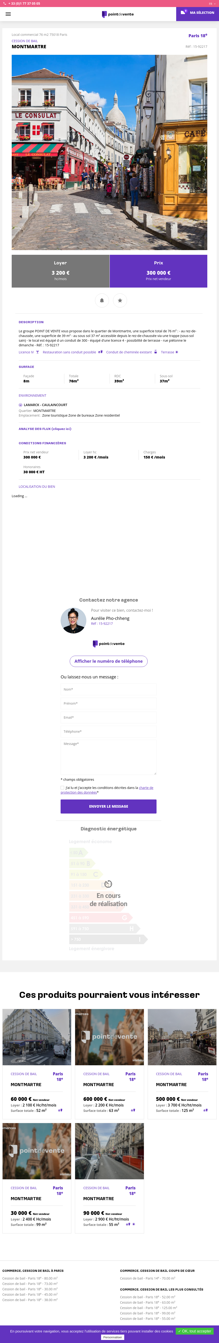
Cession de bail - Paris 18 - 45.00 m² (30, 1294)
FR (212, 4)
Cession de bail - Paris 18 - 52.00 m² (147, 1297)
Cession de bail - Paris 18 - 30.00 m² (30, 1289)
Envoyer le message (108, 806)
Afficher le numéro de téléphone (109, 661)
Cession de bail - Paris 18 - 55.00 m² (147, 1318)
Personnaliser (112, 1337)
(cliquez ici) (61, 429)
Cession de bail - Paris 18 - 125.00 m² (148, 1308)
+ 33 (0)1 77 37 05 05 (24, 3)
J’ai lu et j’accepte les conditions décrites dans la (107, 790)
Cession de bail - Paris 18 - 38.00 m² (30, 1300)
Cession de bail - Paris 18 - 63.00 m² (147, 1302)
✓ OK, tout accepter (194, 1331)
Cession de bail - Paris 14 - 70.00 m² (147, 1278)
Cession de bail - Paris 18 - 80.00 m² (30, 1278)
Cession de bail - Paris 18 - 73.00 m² (30, 1283)
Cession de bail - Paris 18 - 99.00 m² (147, 1313)
